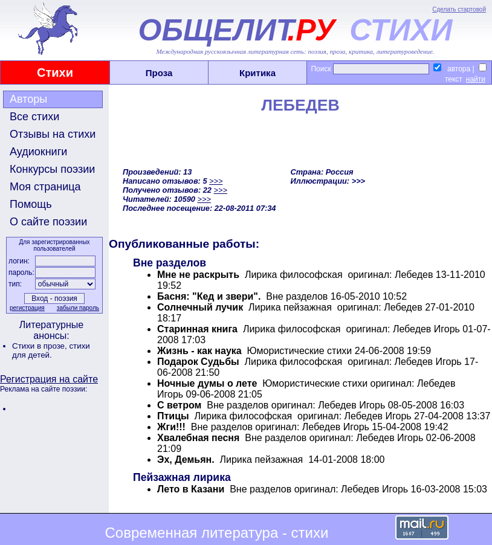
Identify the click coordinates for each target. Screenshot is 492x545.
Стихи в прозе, (40, 345)
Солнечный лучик (200, 307)
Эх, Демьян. (186, 459)
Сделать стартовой (459, 9)
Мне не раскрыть (198, 274)
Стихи (55, 72)
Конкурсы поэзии (52, 169)
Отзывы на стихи (52, 134)
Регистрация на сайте (49, 379)
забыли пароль (78, 308)
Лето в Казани (190, 489)
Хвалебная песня (198, 438)
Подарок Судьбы (198, 361)
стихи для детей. (51, 350)
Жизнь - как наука (199, 351)
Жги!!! (171, 427)
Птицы (173, 416)
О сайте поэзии (48, 222)
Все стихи (34, 117)
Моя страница (45, 187)
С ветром (179, 405)
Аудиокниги (38, 152)
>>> (215, 180)
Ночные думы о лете (207, 383)
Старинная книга (197, 329)
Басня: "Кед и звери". (209, 296)
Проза (159, 73)
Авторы (28, 99)
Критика (257, 73)
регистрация (27, 308)
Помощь (31, 204)
